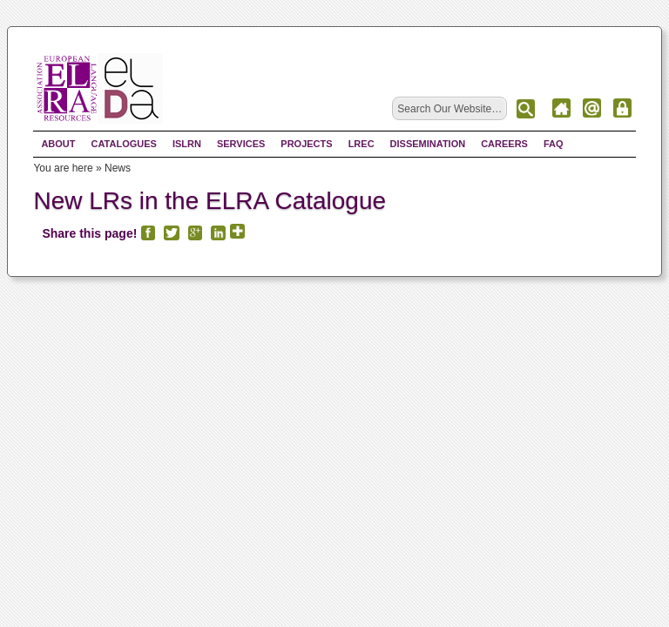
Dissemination (428, 144)
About (58, 144)
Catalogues (124, 144)
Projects (306, 144)
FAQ (554, 144)
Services (241, 144)
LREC (361, 144)
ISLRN (186, 144)
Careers (504, 144)
